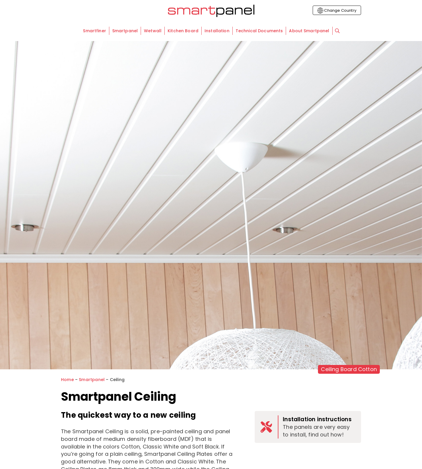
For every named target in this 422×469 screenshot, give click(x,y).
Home (67, 380)
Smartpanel (92, 380)
